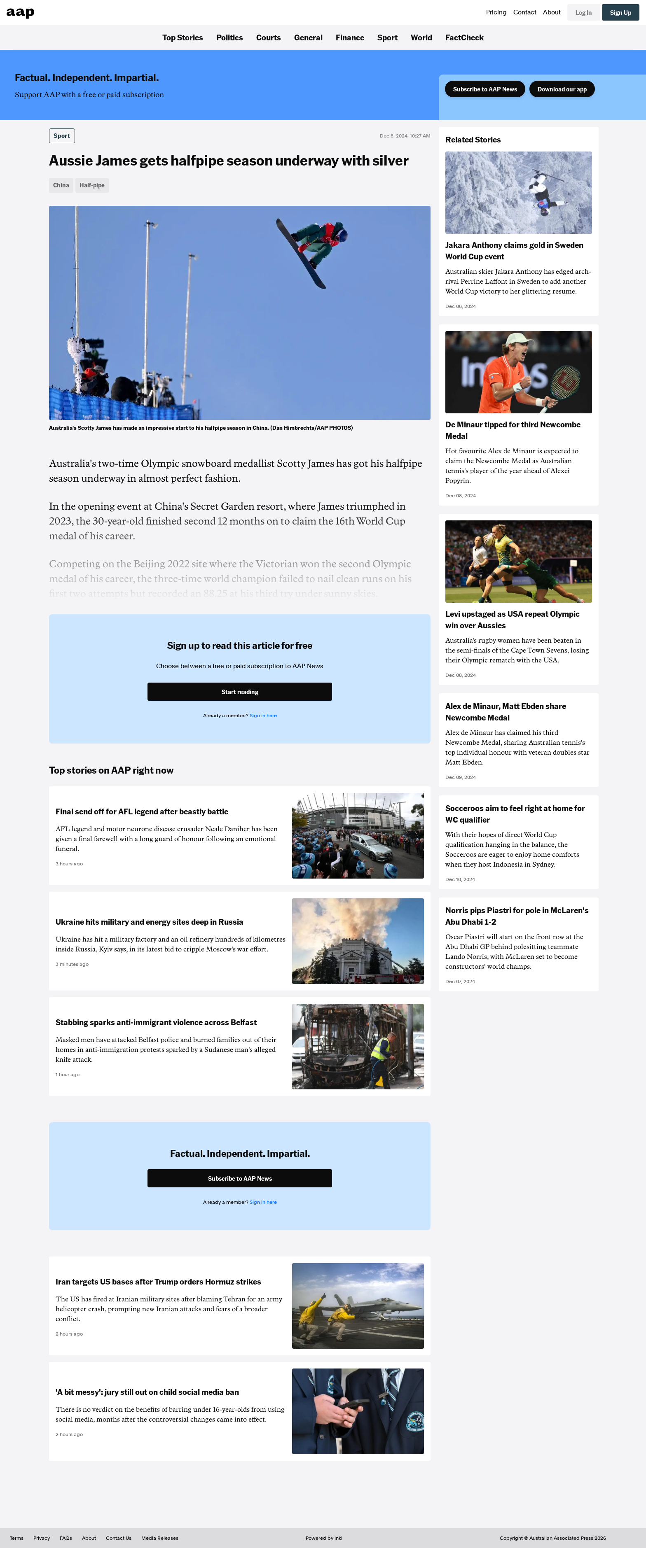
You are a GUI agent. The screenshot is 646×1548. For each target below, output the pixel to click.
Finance (350, 37)
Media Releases (159, 1538)
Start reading (240, 692)
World (421, 37)
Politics (229, 37)
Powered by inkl (324, 1538)
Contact (524, 12)
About (552, 12)
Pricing (496, 12)
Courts (268, 37)
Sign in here (263, 715)
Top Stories (182, 37)
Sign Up (620, 12)
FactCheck (464, 37)
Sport (387, 37)
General (308, 37)
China (61, 185)
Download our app (562, 89)
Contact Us (118, 1538)
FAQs (66, 1538)
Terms (16, 1538)
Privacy (41, 1538)
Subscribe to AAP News (485, 89)
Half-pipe (92, 185)
